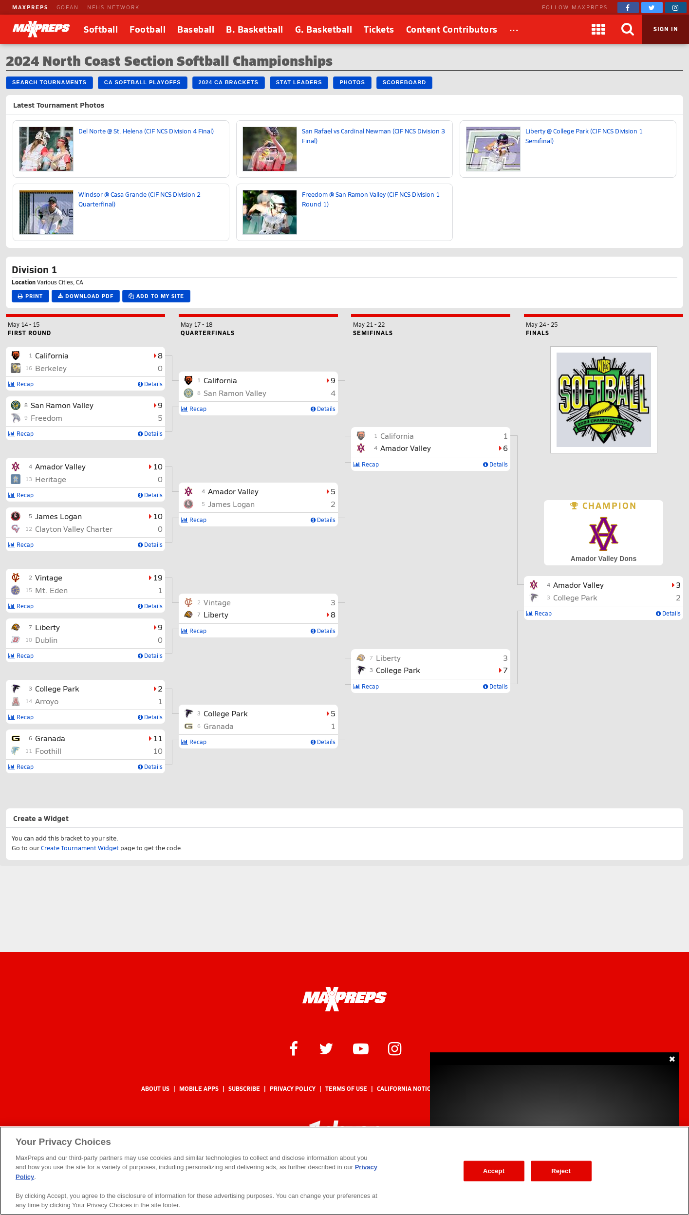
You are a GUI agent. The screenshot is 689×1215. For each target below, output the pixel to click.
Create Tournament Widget (80, 847)
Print (30, 295)
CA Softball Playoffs (142, 82)
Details (150, 384)
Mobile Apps (199, 1088)
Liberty (47, 627)
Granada (50, 738)
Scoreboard (404, 82)
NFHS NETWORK (113, 7)
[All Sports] (514, 29)
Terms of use (346, 1088)
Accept (493, 1171)
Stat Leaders (299, 82)
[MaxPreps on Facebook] (628, 7)
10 (158, 466)
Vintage (48, 577)
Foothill (48, 751)
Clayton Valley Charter (73, 528)
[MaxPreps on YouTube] (361, 1048)
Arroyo (46, 701)
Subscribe (244, 1088)
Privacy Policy (293, 1088)
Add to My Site (156, 295)
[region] (344, 1170)
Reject (561, 1171)
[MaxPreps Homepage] (344, 999)
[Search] (627, 29)
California (52, 355)
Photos (352, 82)
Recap (21, 384)
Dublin (46, 640)
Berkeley (51, 368)
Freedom (46, 417)
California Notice (405, 1088)
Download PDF (85, 295)
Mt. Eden (51, 590)
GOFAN (67, 7)
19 (158, 577)
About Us (155, 1088)
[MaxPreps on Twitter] (652, 7)
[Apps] (598, 29)
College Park (57, 688)
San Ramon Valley (62, 405)
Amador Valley (60, 466)
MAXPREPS (30, 7)
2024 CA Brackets (229, 82)
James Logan (58, 516)
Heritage (50, 479)
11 (158, 738)
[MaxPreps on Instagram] (676, 7)
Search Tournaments (49, 82)
